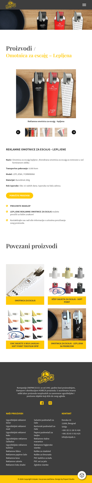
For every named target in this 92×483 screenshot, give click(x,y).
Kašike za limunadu (43, 454)
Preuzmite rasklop (20, 206)
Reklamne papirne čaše (16, 454)
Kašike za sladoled (42, 451)
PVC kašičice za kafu (43, 458)
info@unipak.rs (68, 437)
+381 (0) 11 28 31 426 (71, 430)
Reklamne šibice (13, 451)
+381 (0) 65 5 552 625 (71, 433)
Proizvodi (19, 48)
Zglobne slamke (41, 464)
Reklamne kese (13, 458)
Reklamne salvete (14, 461)
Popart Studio (68, 479)
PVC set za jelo (40, 461)
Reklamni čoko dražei (15, 464)
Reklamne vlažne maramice (41, 440)
